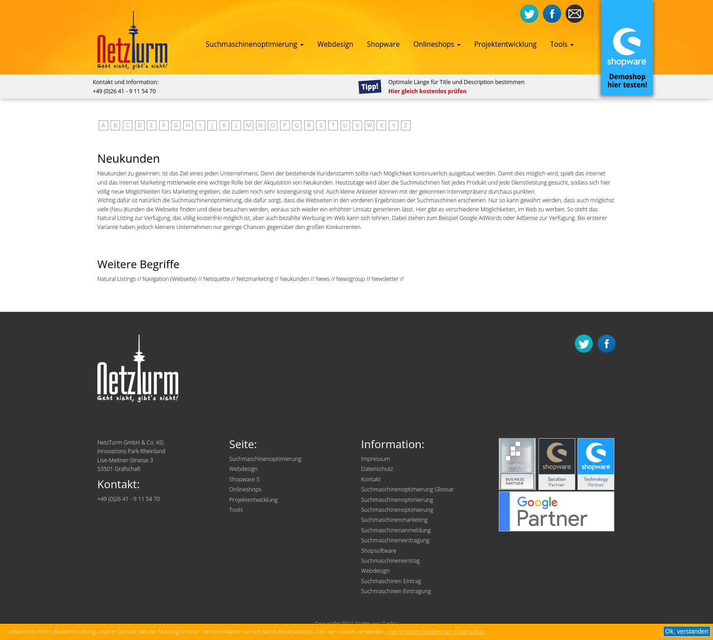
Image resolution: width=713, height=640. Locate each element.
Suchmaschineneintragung (395, 540)
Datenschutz (377, 469)
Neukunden (294, 279)
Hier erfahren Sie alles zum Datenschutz (436, 631)
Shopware (383, 44)
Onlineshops (437, 44)
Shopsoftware (379, 551)
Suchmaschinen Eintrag (391, 581)
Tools (562, 44)
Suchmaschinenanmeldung (396, 530)
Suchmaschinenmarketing (394, 520)
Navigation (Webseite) (170, 279)
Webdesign (335, 44)
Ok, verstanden (686, 631)
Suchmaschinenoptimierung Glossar (407, 489)
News (323, 279)
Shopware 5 (244, 479)
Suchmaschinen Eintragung (396, 591)
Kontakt (371, 479)
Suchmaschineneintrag (390, 561)
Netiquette (216, 279)
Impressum (375, 459)
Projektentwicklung (505, 44)
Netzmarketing (254, 279)
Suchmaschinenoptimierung (254, 44)
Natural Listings (116, 279)
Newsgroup (350, 279)
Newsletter (385, 279)
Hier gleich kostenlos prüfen (427, 91)
